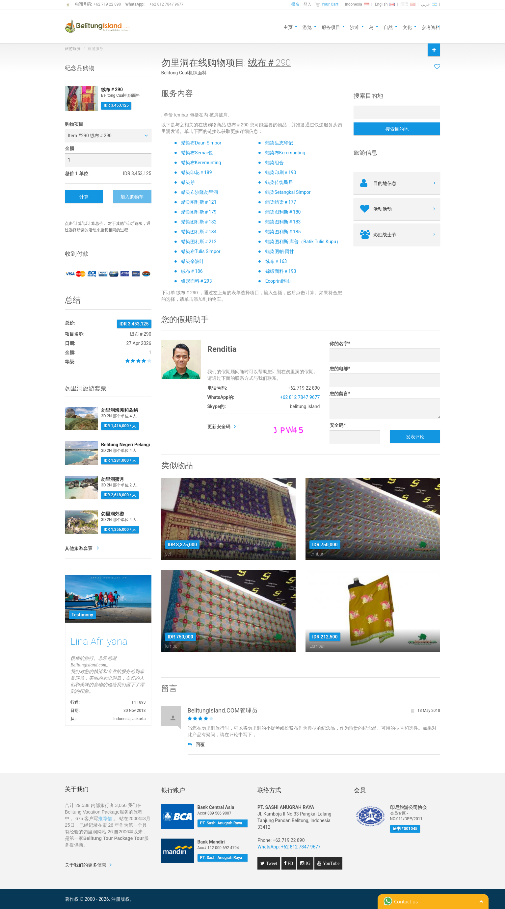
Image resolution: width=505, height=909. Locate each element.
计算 (84, 196)
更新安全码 (218, 426)
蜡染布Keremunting (285, 152)
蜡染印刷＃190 (280, 172)
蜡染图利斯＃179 (199, 212)
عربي (429, 4)
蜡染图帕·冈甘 (279, 251)
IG (307, 863)
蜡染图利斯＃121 (199, 202)
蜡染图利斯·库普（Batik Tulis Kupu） (303, 241)
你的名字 (340, 343)
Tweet (271, 863)
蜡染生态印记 (279, 142)
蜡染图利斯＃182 (199, 221)
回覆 (196, 744)
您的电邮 (340, 368)
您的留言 (340, 393)
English (385, 4)
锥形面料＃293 (196, 281)
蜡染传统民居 (279, 182)
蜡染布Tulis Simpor (201, 251)
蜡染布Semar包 (197, 152)
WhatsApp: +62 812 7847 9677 (289, 846)
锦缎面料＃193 (280, 271)
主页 (288, 27)
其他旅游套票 (79, 548)
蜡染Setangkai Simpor (288, 192)
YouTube (330, 863)
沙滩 (354, 27)
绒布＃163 (276, 261)
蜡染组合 (274, 162)
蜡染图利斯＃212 (199, 241)
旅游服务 (73, 48)
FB (289, 863)
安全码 (337, 425)
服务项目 (331, 27)
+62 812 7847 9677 (166, 4)
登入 (307, 4)
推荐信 (105, 818)
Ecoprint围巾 (278, 281)
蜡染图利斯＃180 (283, 212)
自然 (388, 27)
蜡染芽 (188, 182)
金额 (69, 148)
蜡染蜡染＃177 (280, 202)
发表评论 (415, 436)
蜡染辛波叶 (192, 261)
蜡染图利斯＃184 (199, 231)
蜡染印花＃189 (196, 172)
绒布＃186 (192, 271)
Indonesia (357, 4)
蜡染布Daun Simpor (201, 142)
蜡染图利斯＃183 (283, 221)
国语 (407, 4)
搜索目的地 (397, 129)
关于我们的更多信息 (85, 865)
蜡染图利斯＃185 (283, 231)
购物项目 (74, 124)
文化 (407, 27)
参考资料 (431, 27)
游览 (307, 27)
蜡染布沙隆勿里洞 (199, 192)
